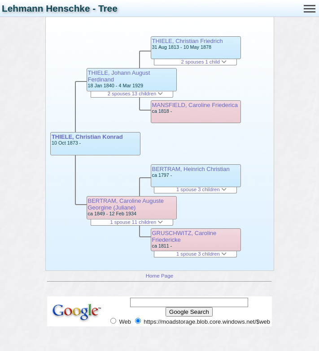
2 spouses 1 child (204, 61)
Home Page (160, 275)
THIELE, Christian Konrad (87, 136)
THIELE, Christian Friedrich (187, 41)
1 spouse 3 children (201, 189)
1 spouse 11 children (136, 222)
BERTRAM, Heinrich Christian (191, 169)
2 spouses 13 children (135, 93)
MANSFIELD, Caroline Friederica (195, 105)
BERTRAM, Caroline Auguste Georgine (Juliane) (126, 204)
